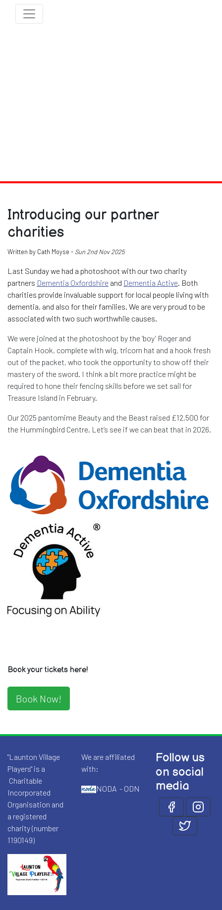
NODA (106, 788)
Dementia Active (150, 282)
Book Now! (38, 698)
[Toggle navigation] (29, 14)
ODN (132, 788)
